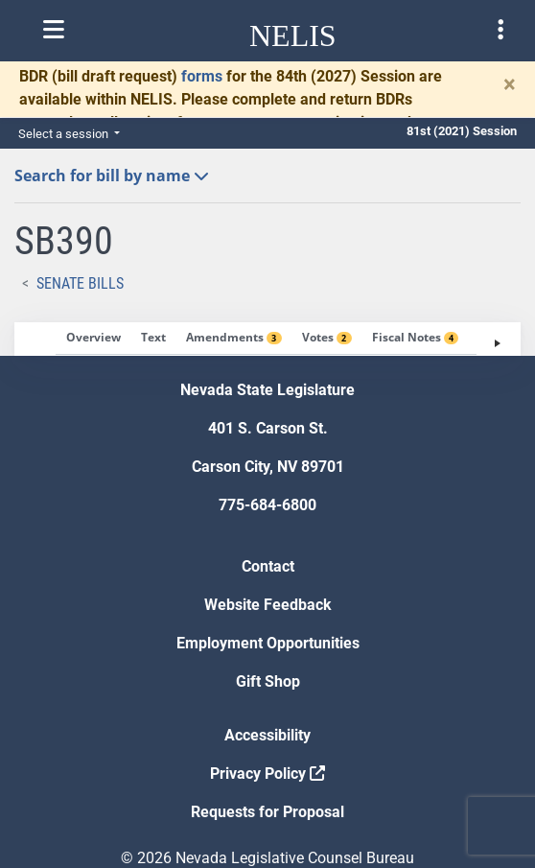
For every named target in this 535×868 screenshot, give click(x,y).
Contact (268, 566)
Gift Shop (268, 681)
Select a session (64, 134)
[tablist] (267, 339)
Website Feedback (268, 605)
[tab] (93, 338)
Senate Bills (80, 283)
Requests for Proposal (267, 812)
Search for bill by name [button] (111, 175)
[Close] (509, 84)
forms (201, 76)
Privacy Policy (267, 773)
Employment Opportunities (268, 643)
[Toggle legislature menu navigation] (500, 29)
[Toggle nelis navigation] (54, 29)
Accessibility (267, 735)
